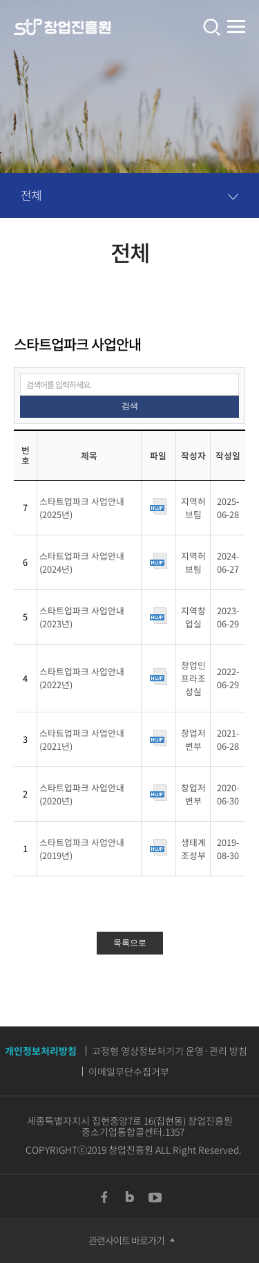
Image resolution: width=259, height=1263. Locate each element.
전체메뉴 (236, 27)
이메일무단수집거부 (128, 1071)
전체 (31, 194)
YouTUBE (155, 1197)
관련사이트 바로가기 (126, 1240)
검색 (130, 406)
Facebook (104, 1197)
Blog (130, 1197)
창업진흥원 (62, 27)
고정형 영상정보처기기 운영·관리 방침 (169, 1051)
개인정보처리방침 (41, 1051)
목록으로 (129, 943)
